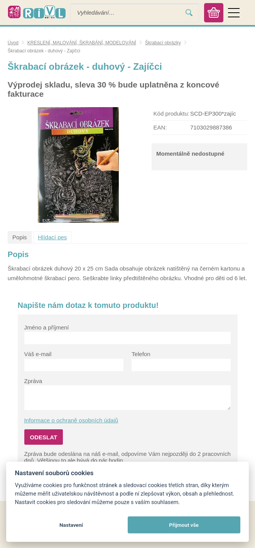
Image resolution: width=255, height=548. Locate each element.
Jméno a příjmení (46, 327)
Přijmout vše (184, 525)
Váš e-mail (38, 354)
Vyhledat (189, 12)
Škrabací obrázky (163, 42)
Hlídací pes (52, 237)
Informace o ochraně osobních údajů (71, 420)
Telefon (141, 354)
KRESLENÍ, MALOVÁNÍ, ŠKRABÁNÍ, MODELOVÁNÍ (81, 42)
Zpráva (33, 381)
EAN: (160, 127)
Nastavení (71, 525)
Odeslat (43, 437)
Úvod (13, 42)
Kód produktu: (171, 113)
